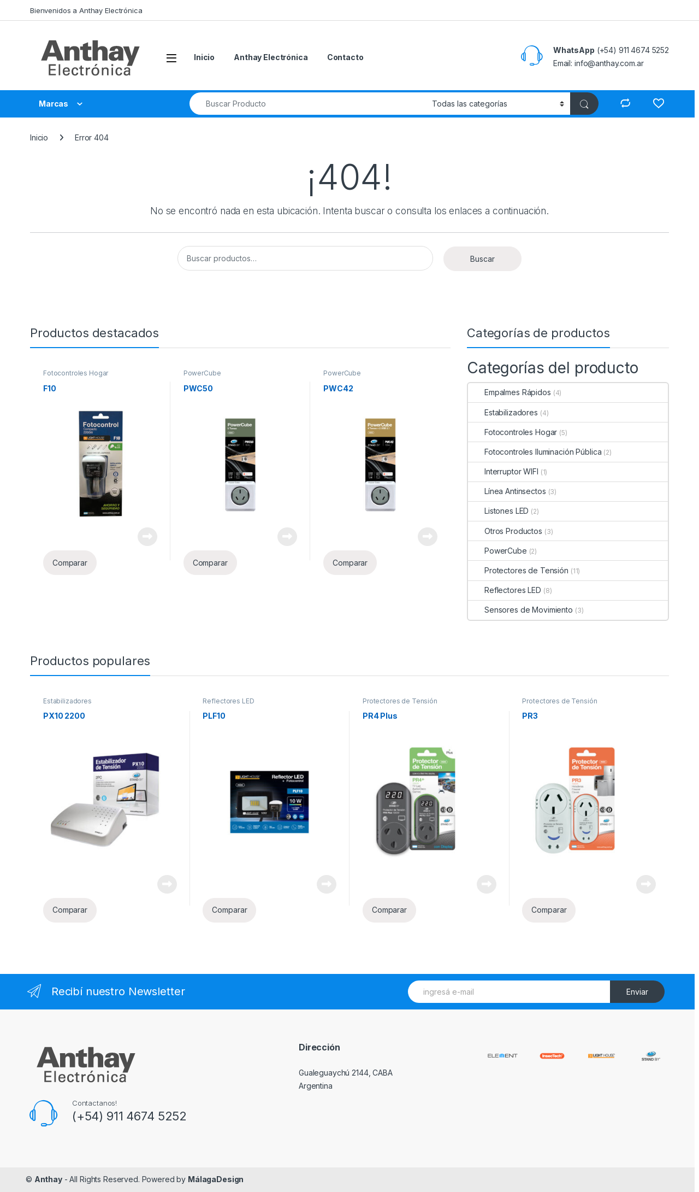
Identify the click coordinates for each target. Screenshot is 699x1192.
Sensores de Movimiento (520, 609)
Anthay (48, 1179)
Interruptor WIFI (503, 471)
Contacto (345, 57)
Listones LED (498, 510)
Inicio (204, 57)
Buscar (482, 258)
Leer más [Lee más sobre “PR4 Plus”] (486, 884)
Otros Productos (505, 531)
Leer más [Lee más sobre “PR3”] (646, 884)
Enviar (637, 991)
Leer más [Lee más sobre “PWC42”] (427, 536)
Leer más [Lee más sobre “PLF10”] (326, 884)
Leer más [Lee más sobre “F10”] (147, 536)
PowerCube (202, 373)
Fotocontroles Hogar (75, 373)
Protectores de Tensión (518, 570)
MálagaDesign (216, 1179)
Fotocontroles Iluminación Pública (534, 451)
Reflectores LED (504, 590)
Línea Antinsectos (507, 491)
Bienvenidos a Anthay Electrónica (86, 10)
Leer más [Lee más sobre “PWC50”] (287, 536)
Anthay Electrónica (270, 57)
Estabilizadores (503, 412)
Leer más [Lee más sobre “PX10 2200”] (167, 884)
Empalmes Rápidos (509, 392)
